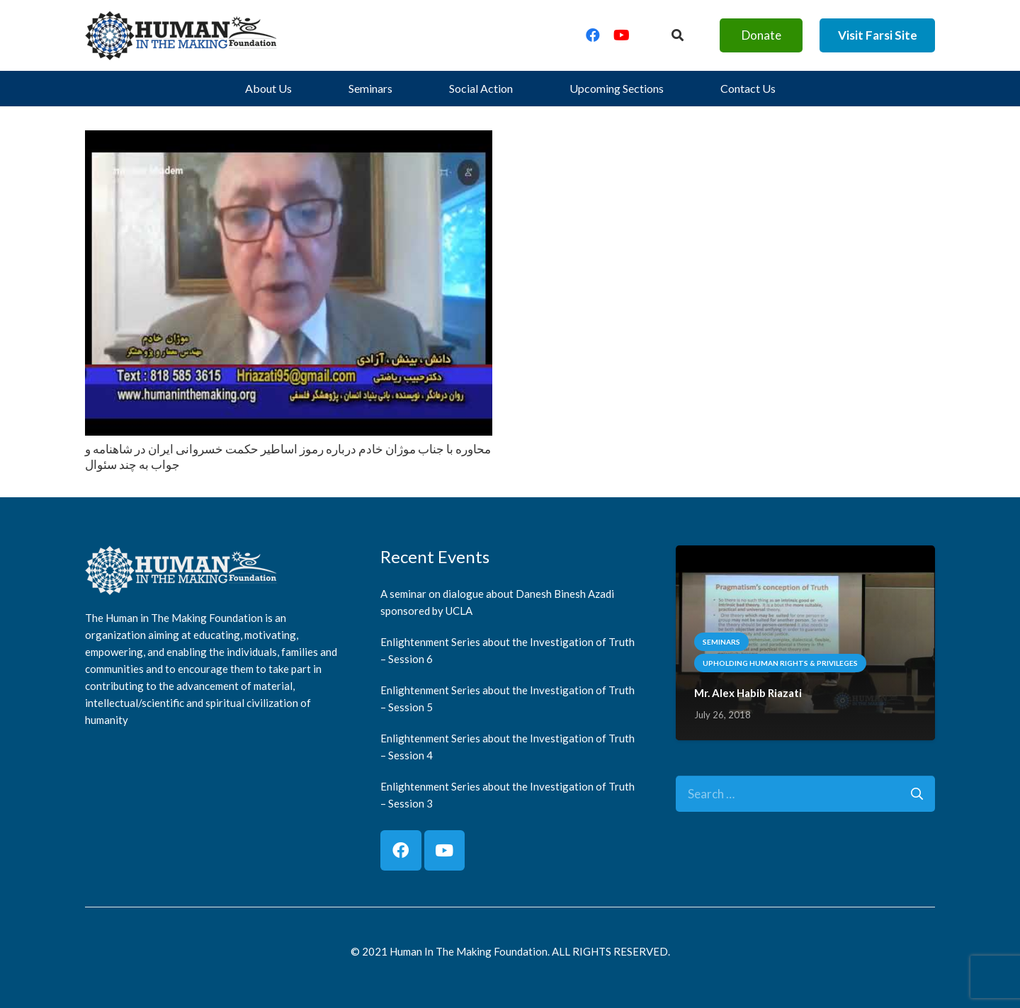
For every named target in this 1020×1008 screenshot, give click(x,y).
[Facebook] (593, 35)
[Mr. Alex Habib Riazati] (805, 555)
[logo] (181, 35)
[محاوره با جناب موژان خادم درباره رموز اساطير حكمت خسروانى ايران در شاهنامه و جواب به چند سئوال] (288, 140)
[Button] (677, 35)
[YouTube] (621, 35)
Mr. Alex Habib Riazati (748, 692)
